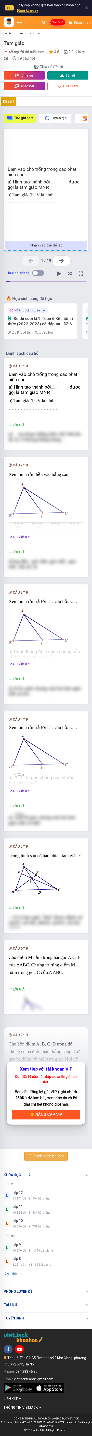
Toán (19, 33)
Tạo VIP (57, 22)
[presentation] (19, 776)
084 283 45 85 (27, 1371)
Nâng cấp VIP (46, 1114)
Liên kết (12, 1399)
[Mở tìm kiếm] (43, 22)
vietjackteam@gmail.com (33, 1379)
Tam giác (34, 33)
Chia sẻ (24, 75)
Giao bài (24, 86)
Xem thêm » (20, 536)
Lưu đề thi (68, 86)
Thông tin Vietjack (22, 1407)
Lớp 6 (7, 33)
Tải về (67, 75)
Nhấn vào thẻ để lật (46, 245)
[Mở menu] (19, 22)
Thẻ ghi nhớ (20, 118)
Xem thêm (13, 1273)
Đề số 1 (8, 101)
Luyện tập (55, 118)
